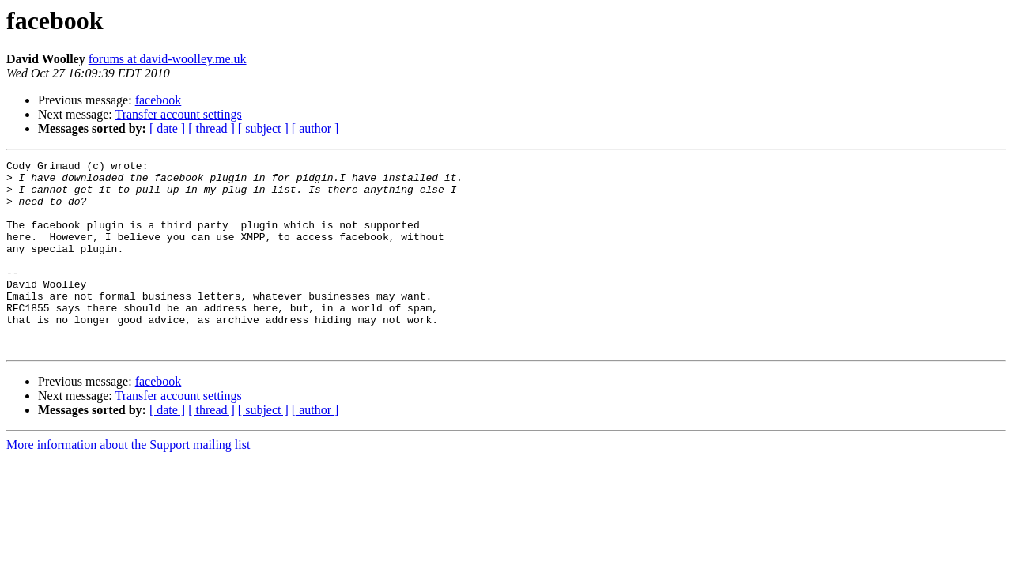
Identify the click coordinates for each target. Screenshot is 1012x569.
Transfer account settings (178, 114)
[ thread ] (211, 128)
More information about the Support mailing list (128, 482)
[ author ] (315, 128)
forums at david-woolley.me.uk (168, 59)
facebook (158, 100)
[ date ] (167, 128)
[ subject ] (263, 128)
